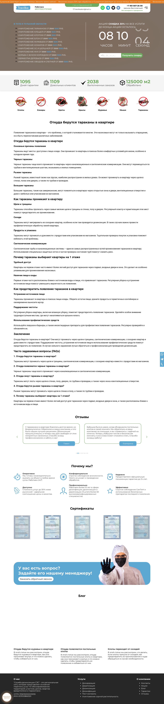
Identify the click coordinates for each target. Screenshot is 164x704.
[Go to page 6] (84, 453)
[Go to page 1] (76, 453)
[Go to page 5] (82, 453)
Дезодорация (88, 683)
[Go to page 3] (79, 453)
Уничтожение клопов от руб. (39, 35)
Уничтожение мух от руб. (37, 52)
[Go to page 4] (81, 453)
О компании (143, 679)
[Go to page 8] (87, 453)
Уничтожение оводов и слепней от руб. (45, 62)
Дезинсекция (88, 688)
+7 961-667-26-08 (135, 6)
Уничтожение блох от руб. (37, 38)
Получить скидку (132, 55)
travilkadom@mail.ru (83, 9)
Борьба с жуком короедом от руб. (42, 55)
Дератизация (88, 686)
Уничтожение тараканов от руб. (40, 29)
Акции (144, 686)
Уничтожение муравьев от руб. (40, 42)
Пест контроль (89, 694)
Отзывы (145, 694)
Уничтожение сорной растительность (100, 696)
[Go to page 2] (78, 453)
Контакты (145, 683)
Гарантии (145, 691)
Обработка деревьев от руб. (38, 58)
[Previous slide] (17, 437)
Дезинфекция (89, 691)
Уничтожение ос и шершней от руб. (43, 48)
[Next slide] (147, 437)
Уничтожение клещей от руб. (39, 32)
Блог (143, 688)
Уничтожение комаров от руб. (40, 45)
